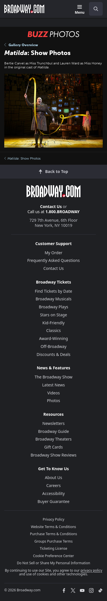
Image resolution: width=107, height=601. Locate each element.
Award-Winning (53, 338)
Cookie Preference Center (53, 555)
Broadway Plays (53, 306)
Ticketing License (53, 548)
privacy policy (91, 570)
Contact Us (51, 206)
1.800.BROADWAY (62, 211)
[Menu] (79, 10)
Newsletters (54, 423)
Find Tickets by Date (53, 291)
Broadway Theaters (53, 439)
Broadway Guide (53, 431)
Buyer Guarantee (54, 501)
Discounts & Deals (53, 354)
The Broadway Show (53, 377)
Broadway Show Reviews (53, 455)
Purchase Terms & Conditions (53, 533)
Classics (53, 330)
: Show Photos (22, 158)
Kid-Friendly (54, 322)
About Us (53, 477)
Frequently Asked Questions (53, 260)
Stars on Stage (53, 314)
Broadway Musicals (54, 298)
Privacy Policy (53, 519)
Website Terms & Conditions (53, 526)
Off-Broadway (53, 346)
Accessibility (53, 493)
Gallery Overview (21, 45)
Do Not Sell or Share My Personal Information (53, 563)
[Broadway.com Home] (24, 9)
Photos (53, 400)
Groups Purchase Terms (54, 541)
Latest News (53, 385)
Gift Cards (53, 447)
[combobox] (93, 9)
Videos (53, 393)
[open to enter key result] (96, 9)
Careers (53, 485)
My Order (53, 252)
